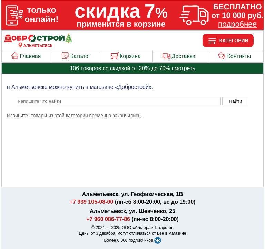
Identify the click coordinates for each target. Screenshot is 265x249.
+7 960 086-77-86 (108, 219)
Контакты (239, 56)
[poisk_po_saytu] (119, 101)
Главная (30, 56)
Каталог (80, 56)
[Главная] (37, 41)
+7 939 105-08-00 (92, 202)
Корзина (130, 56)
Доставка (183, 56)
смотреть (183, 68)
